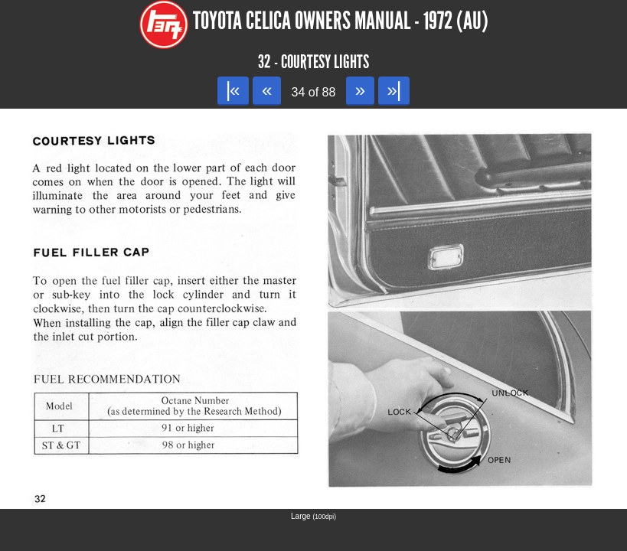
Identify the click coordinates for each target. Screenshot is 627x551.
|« (233, 90)
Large (313, 516)
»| (393, 90)
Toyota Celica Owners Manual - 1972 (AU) (340, 21)
